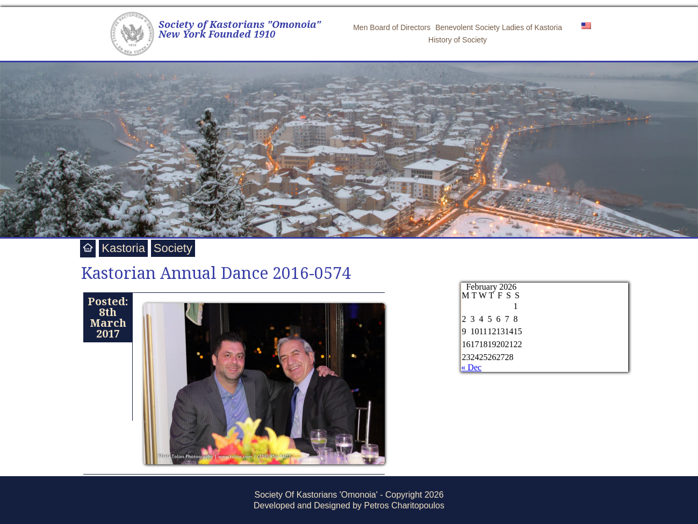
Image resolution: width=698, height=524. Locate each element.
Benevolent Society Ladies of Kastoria (498, 27)
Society (173, 248)
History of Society (457, 39)
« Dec (471, 367)
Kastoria (123, 248)
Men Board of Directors (391, 27)
